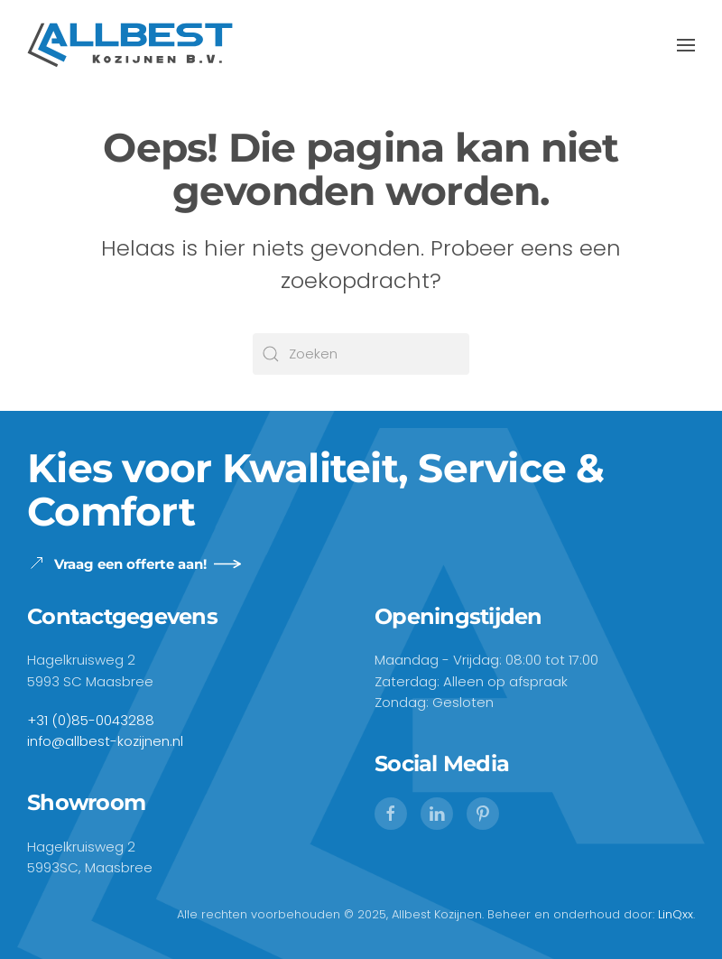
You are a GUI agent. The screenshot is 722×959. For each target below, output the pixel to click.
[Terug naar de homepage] (130, 45)
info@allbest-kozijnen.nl (105, 740)
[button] (686, 45)
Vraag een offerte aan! (117, 563)
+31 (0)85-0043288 (90, 720)
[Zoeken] (361, 354)
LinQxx (675, 914)
